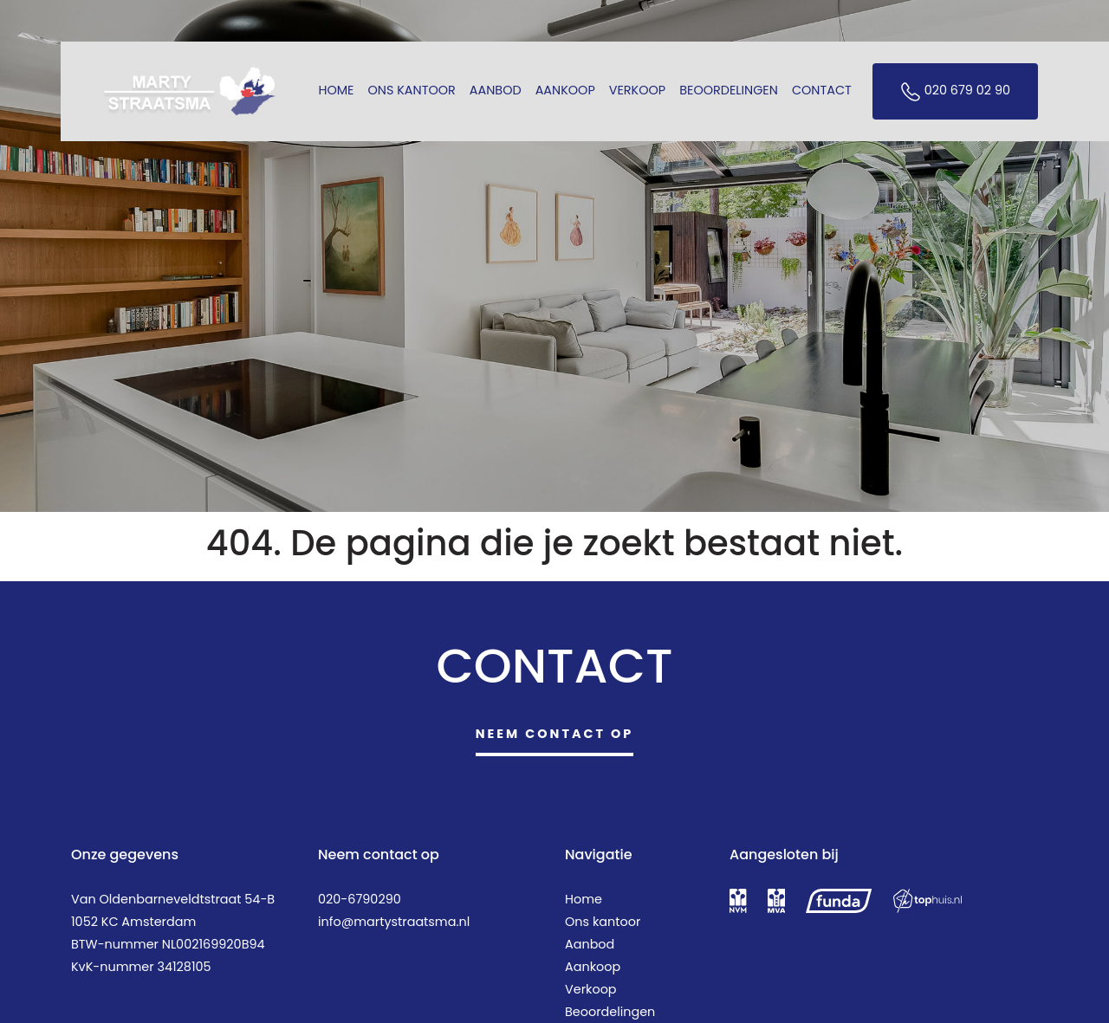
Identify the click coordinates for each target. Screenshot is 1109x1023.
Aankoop (565, 90)
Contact (822, 90)
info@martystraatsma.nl (394, 921)
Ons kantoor (412, 90)
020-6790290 (359, 899)
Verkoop (637, 90)
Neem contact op (555, 733)
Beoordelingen (728, 90)
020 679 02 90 (955, 91)
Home (335, 90)
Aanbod (496, 90)
